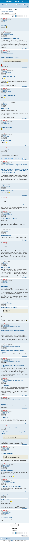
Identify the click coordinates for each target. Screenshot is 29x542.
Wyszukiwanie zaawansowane (7, 11)
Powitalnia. (5, 20)
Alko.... (4, 230)
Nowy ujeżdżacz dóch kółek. (8, 53)
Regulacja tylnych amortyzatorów (9, 482)
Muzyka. (4, 122)
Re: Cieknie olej (5, 385)
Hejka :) (4, 21)
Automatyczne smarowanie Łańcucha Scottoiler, (11, 326)
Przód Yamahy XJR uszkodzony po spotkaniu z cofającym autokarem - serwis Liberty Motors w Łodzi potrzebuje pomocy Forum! (14, 165)
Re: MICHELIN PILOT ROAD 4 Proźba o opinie (13, 204)
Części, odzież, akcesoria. (7, 302)
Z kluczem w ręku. (6, 213)
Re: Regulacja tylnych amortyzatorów (11, 486)
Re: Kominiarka (5, 108)
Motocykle (5, 244)
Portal (3, 538)
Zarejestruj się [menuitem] (19, 4)
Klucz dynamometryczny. (7, 214)
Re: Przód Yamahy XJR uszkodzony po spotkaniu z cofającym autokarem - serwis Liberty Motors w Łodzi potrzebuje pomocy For (14, 171)
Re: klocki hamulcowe (7, 453)
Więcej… (4, 4)
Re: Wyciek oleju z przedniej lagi (10, 38)
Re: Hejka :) (4, 25)
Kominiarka (5, 104)
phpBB (12, 540)
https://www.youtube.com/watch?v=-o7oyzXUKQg (12, 158)
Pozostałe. (5, 103)
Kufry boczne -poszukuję (7, 303)
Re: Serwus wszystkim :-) (8, 76)
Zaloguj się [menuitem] (26, 4)
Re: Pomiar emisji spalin (7, 190)
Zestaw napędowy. (6, 325)
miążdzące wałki (6, 123)
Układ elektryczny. (6, 412)
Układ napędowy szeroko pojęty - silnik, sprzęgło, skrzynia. (13, 380)
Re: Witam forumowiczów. (8, 95)
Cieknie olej (5, 381)
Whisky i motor (5, 231)
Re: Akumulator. (5, 417)
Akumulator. (5, 413)
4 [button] (20, 532)
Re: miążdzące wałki (6, 127)
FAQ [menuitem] (8, 4)
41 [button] (24, 532)
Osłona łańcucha (6, 495)
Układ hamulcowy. (6, 448)
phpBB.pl (20, 541)
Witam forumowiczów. (7, 91)
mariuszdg (5, 18)
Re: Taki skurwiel (5, 249)
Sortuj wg (14, 523)
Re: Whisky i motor (6, 235)
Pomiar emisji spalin (6, 186)
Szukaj (13, 13)
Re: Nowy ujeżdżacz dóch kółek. (9, 57)
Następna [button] (26, 16)
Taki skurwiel (5, 263)
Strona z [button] (13, 16)
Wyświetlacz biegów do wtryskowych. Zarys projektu (12, 427)
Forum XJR (8, 538)
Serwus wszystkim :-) (7, 72)
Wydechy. (5, 185)
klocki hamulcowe (6, 449)
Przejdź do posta (24, 29)
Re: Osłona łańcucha (6, 499)
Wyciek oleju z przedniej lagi (8, 34)
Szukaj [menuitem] (27, 7)
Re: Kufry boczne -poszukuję (9, 307)
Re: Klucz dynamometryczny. (9, 218)
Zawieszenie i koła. (6, 33)
